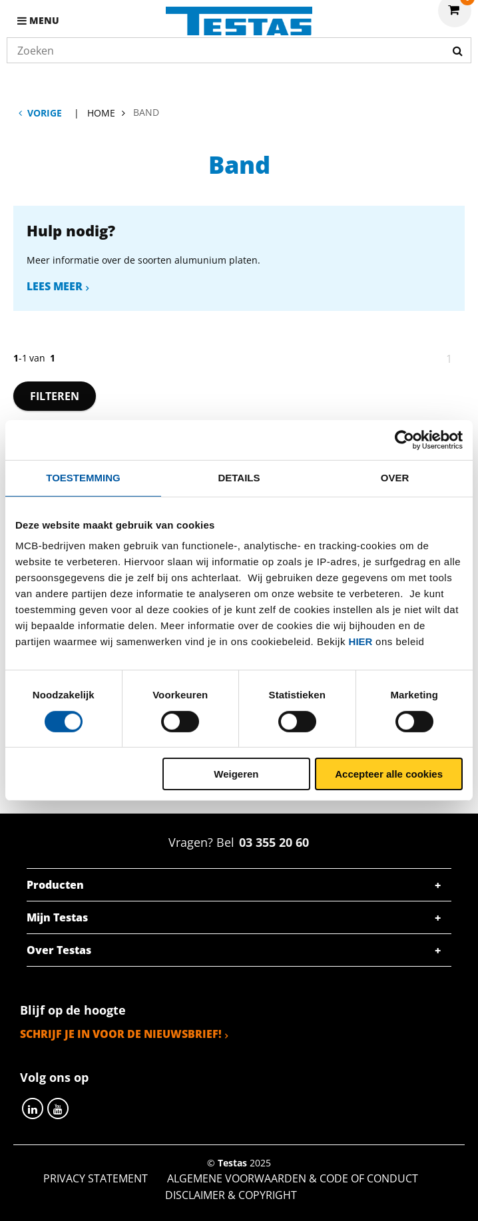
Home (101, 113)
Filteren (54, 396)
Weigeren (236, 774)
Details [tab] (239, 477)
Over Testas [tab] (59, 950)
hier (361, 641)
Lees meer (55, 286)
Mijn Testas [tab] (57, 917)
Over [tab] (395, 477)
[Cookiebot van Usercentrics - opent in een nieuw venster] (404, 440)
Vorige (44, 113)
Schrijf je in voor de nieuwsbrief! (121, 1034)
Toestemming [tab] (83, 477)
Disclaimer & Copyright (231, 1195)
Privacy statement (95, 1178)
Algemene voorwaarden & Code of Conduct (292, 1178)
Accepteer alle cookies (389, 774)
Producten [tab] (55, 884)
